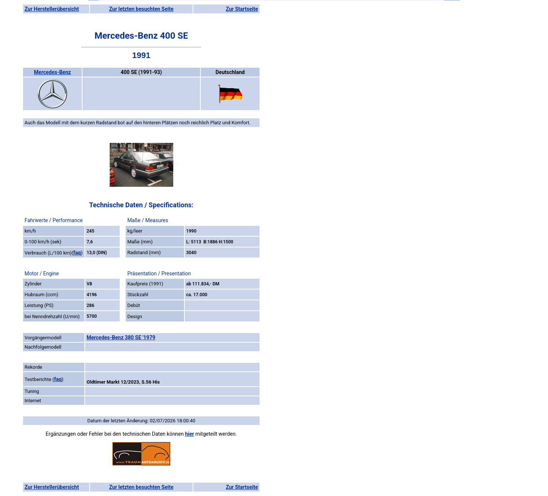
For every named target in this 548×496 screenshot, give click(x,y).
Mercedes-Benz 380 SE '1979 (121, 337)
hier (189, 434)
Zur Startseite (242, 9)
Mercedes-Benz (52, 72)
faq (77, 253)
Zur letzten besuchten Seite (141, 9)
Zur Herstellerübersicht (52, 9)
